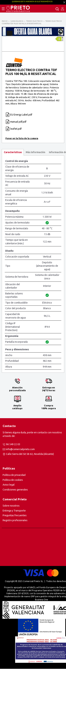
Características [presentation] (13, 207)
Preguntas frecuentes (15, 570)
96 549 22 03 (13, 499)
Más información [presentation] (35, 207)
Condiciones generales (15, 544)
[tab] (13, 207)
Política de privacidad (14, 530)
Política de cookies (13, 535)
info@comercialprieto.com (20, 504)
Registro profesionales (15, 575)
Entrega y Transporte (14, 565)
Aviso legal (9, 539)
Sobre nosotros (11, 560)
